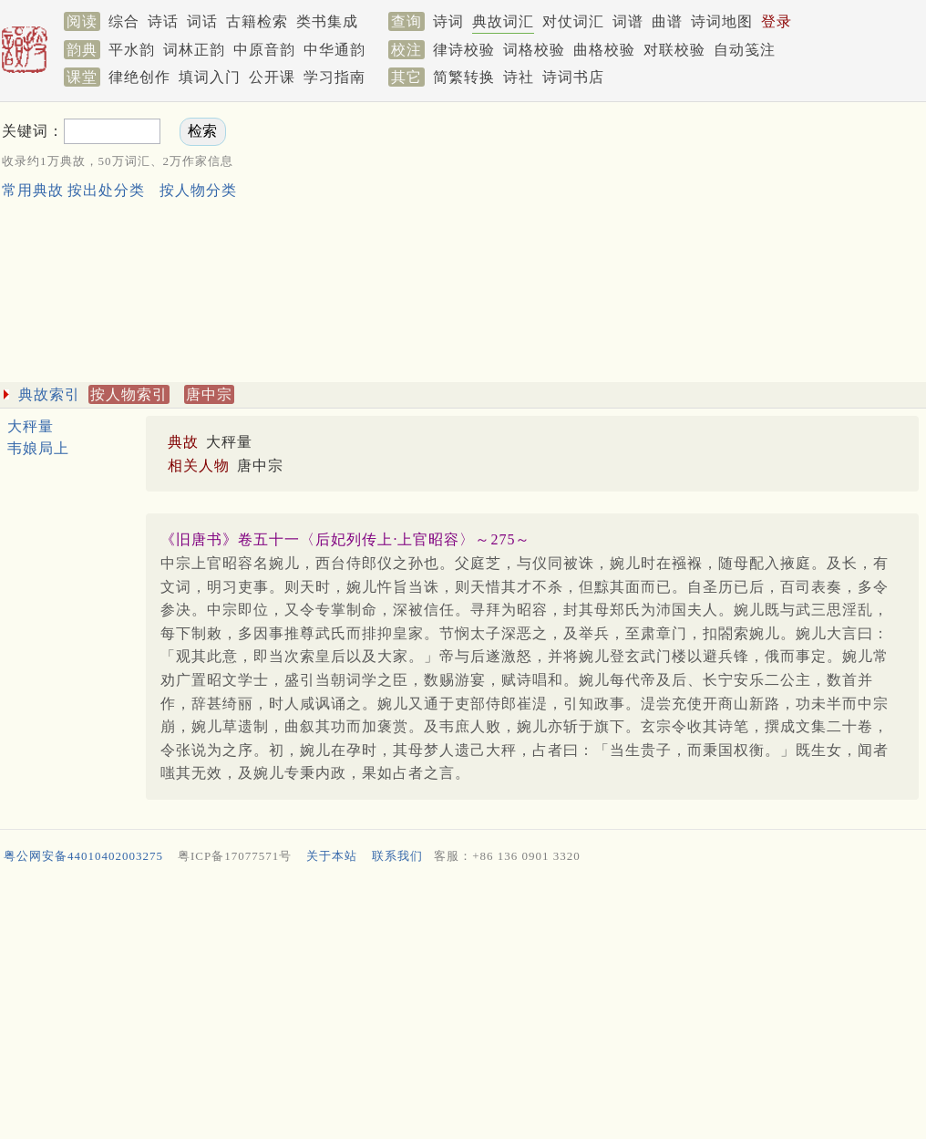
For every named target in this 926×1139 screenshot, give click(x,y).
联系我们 (397, 856)
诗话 (163, 21)
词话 (202, 21)
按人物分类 (198, 190)
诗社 (518, 77)
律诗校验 (464, 49)
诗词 (448, 21)
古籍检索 (257, 21)
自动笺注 (745, 49)
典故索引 (49, 394)
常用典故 (33, 190)
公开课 (272, 77)
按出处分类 (106, 190)
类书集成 (327, 21)
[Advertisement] (663, 244)
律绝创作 (139, 77)
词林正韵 (194, 49)
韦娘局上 (38, 448)
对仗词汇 (573, 21)
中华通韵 (334, 49)
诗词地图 (722, 21)
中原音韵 (264, 49)
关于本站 (331, 856)
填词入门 (210, 77)
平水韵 (131, 49)
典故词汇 (503, 21)
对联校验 (674, 49)
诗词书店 (573, 77)
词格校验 (534, 49)
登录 (776, 21)
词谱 (627, 21)
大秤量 (30, 426)
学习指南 (334, 77)
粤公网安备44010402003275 (83, 856)
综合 (123, 21)
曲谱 (667, 21)
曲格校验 (604, 49)
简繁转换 (464, 77)
